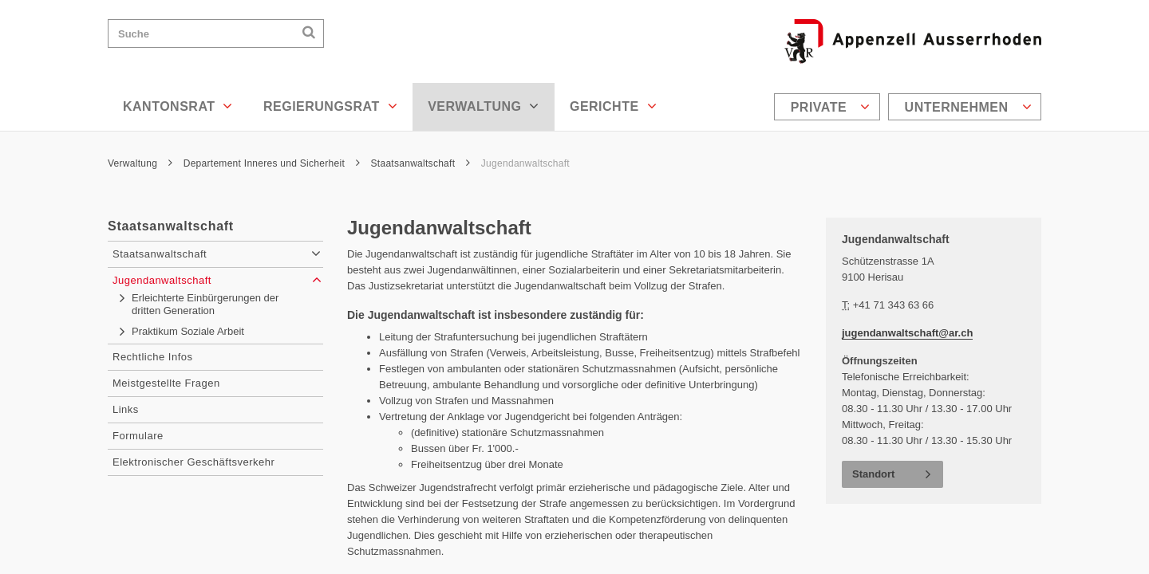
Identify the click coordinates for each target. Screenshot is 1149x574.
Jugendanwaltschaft (525, 163)
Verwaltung (483, 106)
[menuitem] (829, 107)
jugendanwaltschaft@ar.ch (907, 333)
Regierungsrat (330, 106)
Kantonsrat (178, 106)
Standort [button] (873, 474)
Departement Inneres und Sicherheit (272, 163)
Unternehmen (968, 107)
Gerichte (613, 106)
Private (831, 107)
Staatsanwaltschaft (421, 163)
